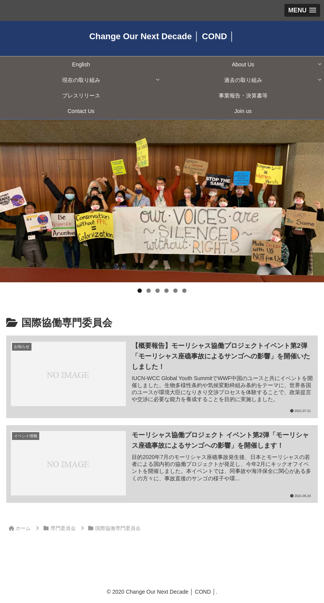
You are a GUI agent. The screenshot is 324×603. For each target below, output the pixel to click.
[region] (162, 201)
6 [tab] (184, 290)
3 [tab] (157, 290)
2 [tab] (148, 290)
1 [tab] (140, 290)
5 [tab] (175, 290)
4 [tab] (166, 290)
